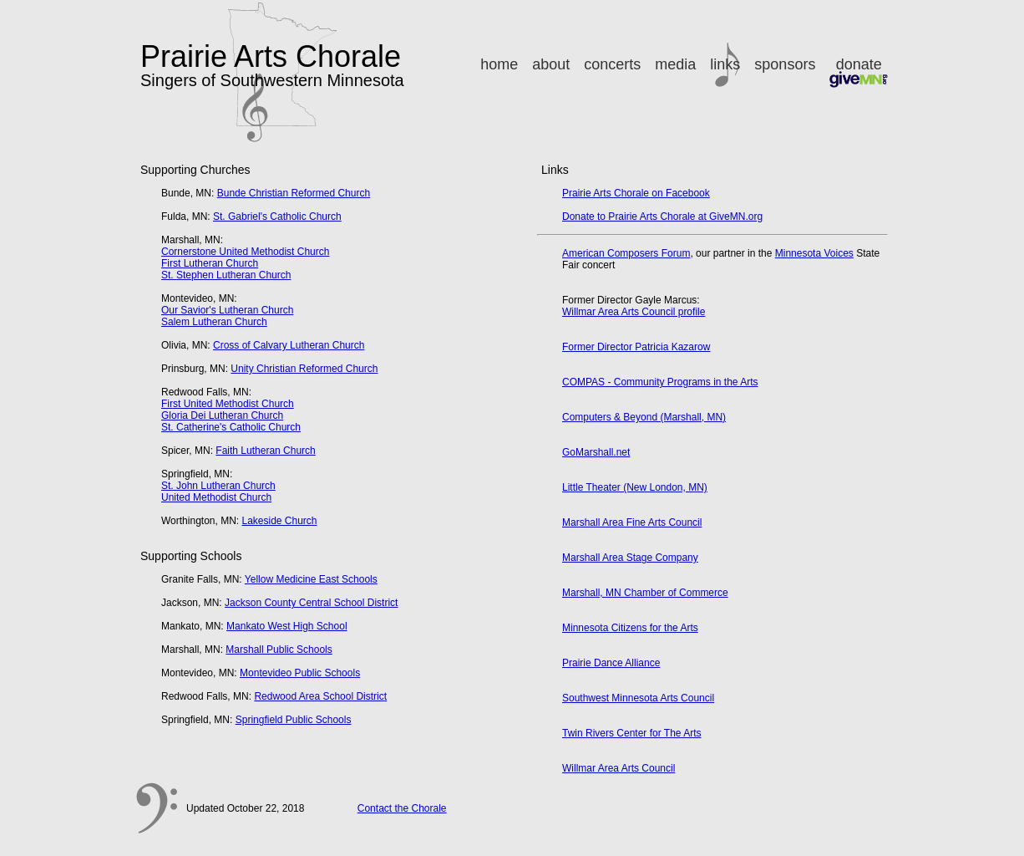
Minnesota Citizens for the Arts (630, 628)
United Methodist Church (216, 497)
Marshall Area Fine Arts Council (632, 522)
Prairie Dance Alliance (611, 663)
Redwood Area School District (320, 696)
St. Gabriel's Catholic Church (277, 216)
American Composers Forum (626, 253)
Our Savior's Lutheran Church (227, 310)
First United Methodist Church (227, 404)
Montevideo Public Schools (300, 673)
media (675, 64)
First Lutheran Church (209, 263)
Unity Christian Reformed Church (304, 368)
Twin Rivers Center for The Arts (632, 733)
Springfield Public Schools (294, 720)
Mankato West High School (286, 626)
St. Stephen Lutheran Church (226, 275)
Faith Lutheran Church (265, 450)
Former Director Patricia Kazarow (636, 347)
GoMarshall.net (596, 452)
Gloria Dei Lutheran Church (222, 415)
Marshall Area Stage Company (630, 557)
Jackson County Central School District (311, 603)
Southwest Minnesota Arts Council (638, 698)
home (499, 64)
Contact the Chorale (402, 808)
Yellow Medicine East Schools (311, 579)
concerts (612, 64)
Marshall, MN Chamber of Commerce (645, 593)
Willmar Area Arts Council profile (633, 312)
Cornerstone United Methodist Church (245, 251)
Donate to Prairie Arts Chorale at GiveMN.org (662, 216)
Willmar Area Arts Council (618, 768)
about (551, 64)
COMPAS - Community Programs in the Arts (660, 382)
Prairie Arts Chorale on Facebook (636, 193)
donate (858, 72)
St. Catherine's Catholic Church (231, 427)
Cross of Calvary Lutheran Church (288, 345)
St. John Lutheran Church (218, 486)
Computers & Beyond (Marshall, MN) (644, 417)
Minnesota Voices (814, 253)
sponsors (784, 64)
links (725, 64)
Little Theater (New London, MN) (634, 487)
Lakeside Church (279, 521)
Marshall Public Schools (279, 649)
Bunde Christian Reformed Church (293, 193)
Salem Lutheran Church (214, 322)
